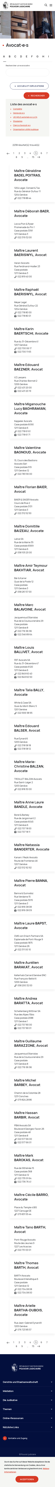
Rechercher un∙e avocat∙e (18, 65)
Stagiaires (17, 121)
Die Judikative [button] (27, 1400)
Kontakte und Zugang (17, 1438)
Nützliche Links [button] (27, 1427)
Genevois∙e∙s (19, 113)
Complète (17, 109)
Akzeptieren (27, 1481)
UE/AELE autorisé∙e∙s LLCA (25, 117)
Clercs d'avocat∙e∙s (21, 125)
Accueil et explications (30, 86)
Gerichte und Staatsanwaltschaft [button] (27, 1382)
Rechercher (37, 95)
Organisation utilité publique (26, 129)
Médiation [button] (27, 1391)
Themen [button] (27, 1409)
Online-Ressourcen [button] (27, 1418)
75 (33, 157)
